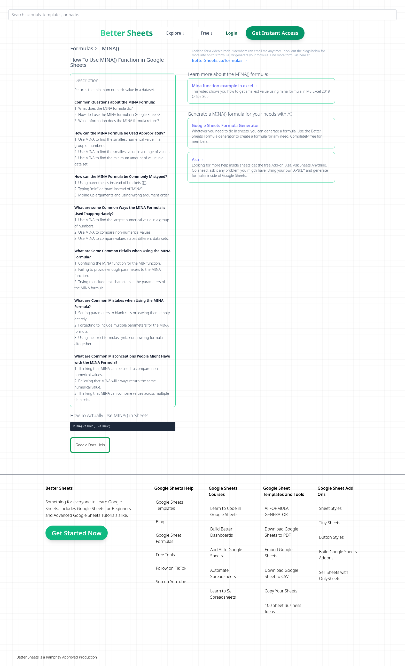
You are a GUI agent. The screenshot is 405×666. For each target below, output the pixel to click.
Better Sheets (126, 33)
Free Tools (165, 555)
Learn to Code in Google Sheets (225, 511)
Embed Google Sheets (279, 553)
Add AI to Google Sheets (226, 553)
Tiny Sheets (329, 523)
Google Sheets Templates (169, 505)
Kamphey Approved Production (71, 657)
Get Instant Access (275, 32)
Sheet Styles (330, 508)
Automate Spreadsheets (223, 573)
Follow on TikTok (171, 568)
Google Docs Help (90, 444)
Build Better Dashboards (221, 532)
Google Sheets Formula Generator (225, 125)
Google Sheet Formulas (168, 538)
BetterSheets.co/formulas (217, 60)
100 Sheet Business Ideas (283, 608)
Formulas (81, 48)
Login (231, 33)
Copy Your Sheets (281, 591)
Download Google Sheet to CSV (281, 573)
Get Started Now (77, 533)
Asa (195, 159)
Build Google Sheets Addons (338, 555)
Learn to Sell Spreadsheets (223, 594)
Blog (160, 522)
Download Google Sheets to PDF (281, 532)
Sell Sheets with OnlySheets (333, 575)
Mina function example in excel (222, 86)
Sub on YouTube (171, 581)
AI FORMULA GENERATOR (277, 511)
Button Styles (331, 537)
